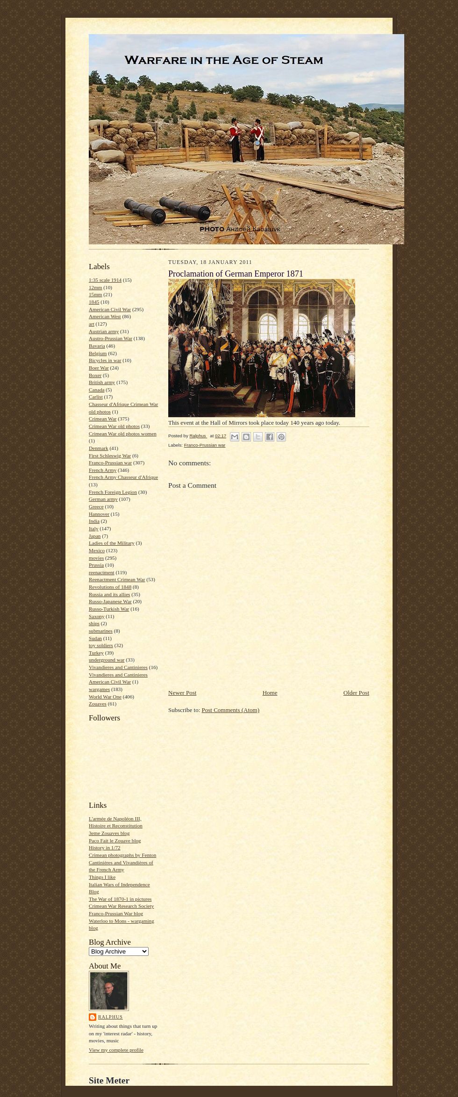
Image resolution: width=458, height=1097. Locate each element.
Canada (97, 389)
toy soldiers (101, 645)
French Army (102, 470)
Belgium (98, 353)
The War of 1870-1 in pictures (120, 899)
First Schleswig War (110, 455)
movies (96, 558)
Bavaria (97, 346)
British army (102, 382)
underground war (106, 659)
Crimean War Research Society (121, 906)
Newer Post (182, 692)
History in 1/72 (105, 847)
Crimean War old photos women (123, 433)
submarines (101, 631)
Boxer (95, 375)
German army (103, 499)
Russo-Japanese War (110, 601)
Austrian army (104, 331)
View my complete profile (116, 1050)
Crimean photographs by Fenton (122, 855)
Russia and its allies (109, 594)
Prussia (96, 565)
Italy (93, 528)
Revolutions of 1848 (110, 587)
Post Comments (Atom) (231, 709)
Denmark (98, 448)
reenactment (101, 572)
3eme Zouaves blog (109, 833)
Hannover (99, 514)
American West (105, 316)
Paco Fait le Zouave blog (115, 840)
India (94, 521)
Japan (94, 536)
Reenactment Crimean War (117, 579)
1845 (94, 302)
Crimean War (102, 418)
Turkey (96, 652)
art (91, 324)
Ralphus (110, 1016)
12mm (95, 287)
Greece (96, 506)
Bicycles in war (105, 360)
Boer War (99, 367)
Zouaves (98, 703)
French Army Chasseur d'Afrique (123, 477)
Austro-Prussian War (110, 338)
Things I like (102, 877)
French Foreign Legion (113, 492)
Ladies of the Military (112, 543)
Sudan (95, 638)
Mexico (97, 550)
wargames (99, 689)
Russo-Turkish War (109, 609)
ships (94, 623)
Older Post (356, 692)
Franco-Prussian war (110, 462)
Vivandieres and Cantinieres (118, 667)
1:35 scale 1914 (105, 280)
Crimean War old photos (114, 426)
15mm (95, 294)
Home (270, 692)
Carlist (96, 396)
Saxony (97, 616)
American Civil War (110, 309)
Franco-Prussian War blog (116, 913)
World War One (105, 696)
